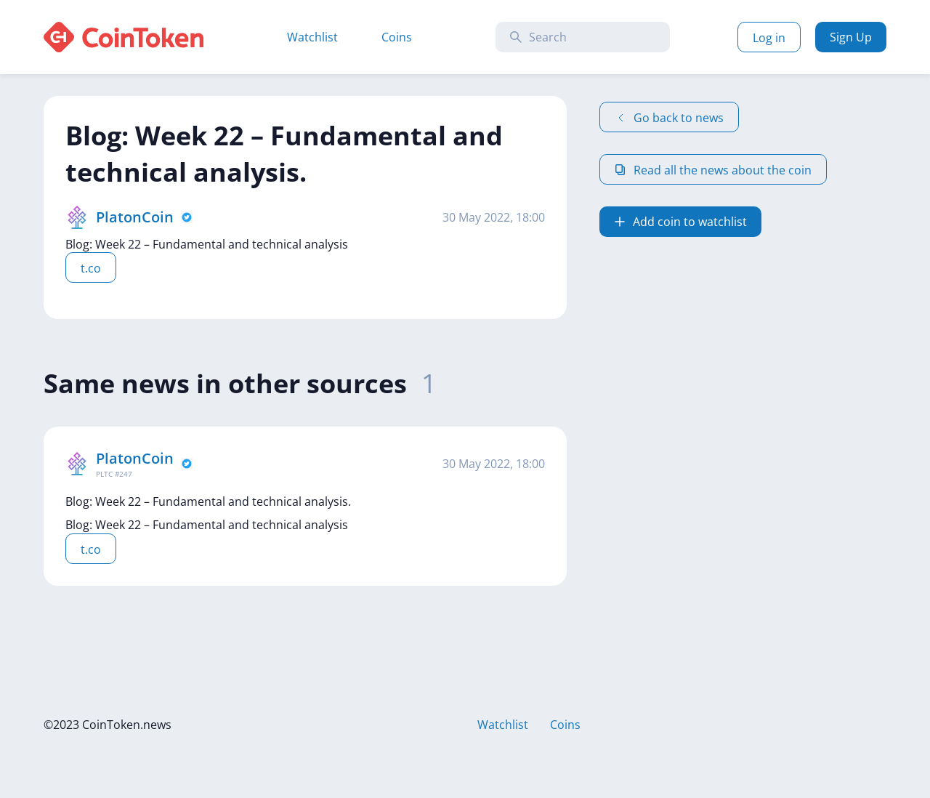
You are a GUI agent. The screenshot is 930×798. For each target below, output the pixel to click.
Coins (396, 37)
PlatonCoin (135, 217)
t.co (91, 268)
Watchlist (312, 37)
